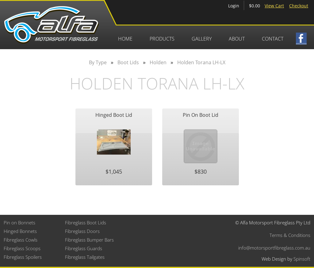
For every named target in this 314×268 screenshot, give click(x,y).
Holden (158, 62)
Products (162, 38)
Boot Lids (128, 62)
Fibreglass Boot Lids (85, 222)
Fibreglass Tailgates (85, 257)
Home (125, 38)
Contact (272, 38)
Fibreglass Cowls (20, 240)
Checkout (298, 6)
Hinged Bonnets (20, 231)
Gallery (202, 38)
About (237, 38)
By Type (98, 62)
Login (233, 6)
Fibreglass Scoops (22, 248)
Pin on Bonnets (19, 222)
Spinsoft (301, 259)
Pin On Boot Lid (200, 115)
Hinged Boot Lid (113, 115)
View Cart (274, 6)
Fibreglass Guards (83, 248)
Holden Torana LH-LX (201, 62)
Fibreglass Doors (82, 231)
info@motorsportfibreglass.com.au (274, 248)
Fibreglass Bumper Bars (89, 240)
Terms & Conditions (290, 235)
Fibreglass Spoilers (23, 257)
